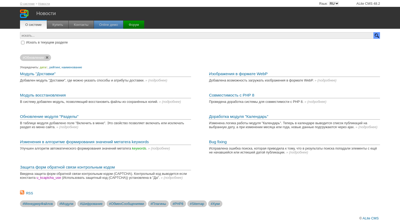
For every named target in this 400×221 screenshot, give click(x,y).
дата (43, 67)
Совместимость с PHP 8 (231, 95)
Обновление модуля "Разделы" (49, 116)
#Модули (66, 204)
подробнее (157, 80)
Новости (44, 3)
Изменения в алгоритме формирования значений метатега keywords (84, 142)
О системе (27, 3)
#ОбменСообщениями (126, 204)
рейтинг (54, 67)
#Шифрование (91, 204)
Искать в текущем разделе (47, 42)
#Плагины (158, 204)
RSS (29, 193)
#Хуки (215, 204)
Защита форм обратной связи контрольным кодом (67, 167)
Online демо (108, 25)
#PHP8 (178, 204)
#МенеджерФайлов (38, 204)
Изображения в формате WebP (238, 73)
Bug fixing (218, 142)
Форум (134, 25)
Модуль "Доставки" (38, 73)
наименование (72, 67)
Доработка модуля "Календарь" (238, 116)
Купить (57, 25)
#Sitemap (197, 204)
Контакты (81, 25)
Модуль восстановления (43, 95)
